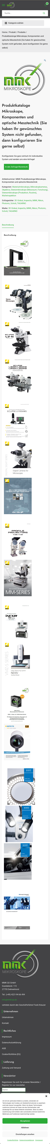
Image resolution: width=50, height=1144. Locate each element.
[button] (46, 1096)
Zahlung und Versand (11, 1068)
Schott (13, 203)
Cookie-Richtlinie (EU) (11, 1054)
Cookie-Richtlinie (12, 1140)
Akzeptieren (25, 1121)
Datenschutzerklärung (26, 1140)
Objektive (6, 190)
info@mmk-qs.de (9, 1000)
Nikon (40, 200)
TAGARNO (21, 203)
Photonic (6, 203)
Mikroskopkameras (38, 187)
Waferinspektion (9, 195)
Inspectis (28, 200)
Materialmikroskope (21, 187)
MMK (35, 200)
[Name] (13, 1090)
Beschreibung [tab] (8, 225)
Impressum (39, 1140)
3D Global (18, 200)
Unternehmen (8, 1017)
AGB (4, 1048)
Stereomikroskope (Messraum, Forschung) (29, 190)
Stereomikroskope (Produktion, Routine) (19, 193)
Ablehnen (25, 1128)
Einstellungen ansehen (25, 1134)
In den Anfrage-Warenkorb (16, 167)
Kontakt (5, 1023)
